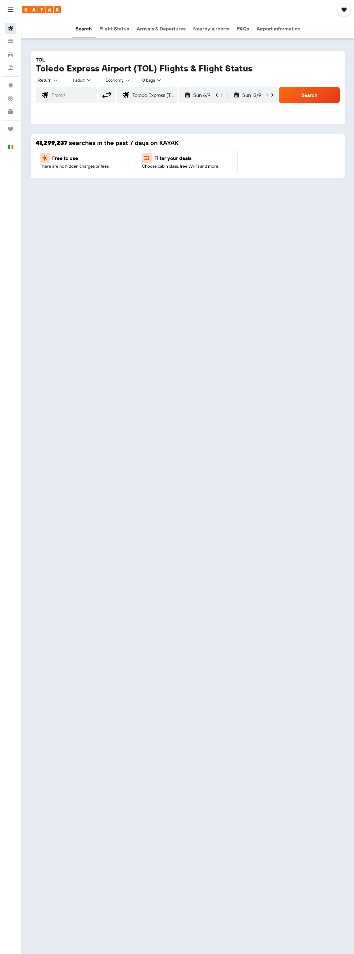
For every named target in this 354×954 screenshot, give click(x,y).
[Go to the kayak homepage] (41, 9)
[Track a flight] (10, 98)
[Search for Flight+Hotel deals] (10, 67)
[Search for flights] (10, 28)
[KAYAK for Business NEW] (10, 111)
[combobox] (118, 80)
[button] (10, 9)
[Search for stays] (10, 41)
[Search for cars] (10, 54)
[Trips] (10, 129)
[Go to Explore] (10, 85)
